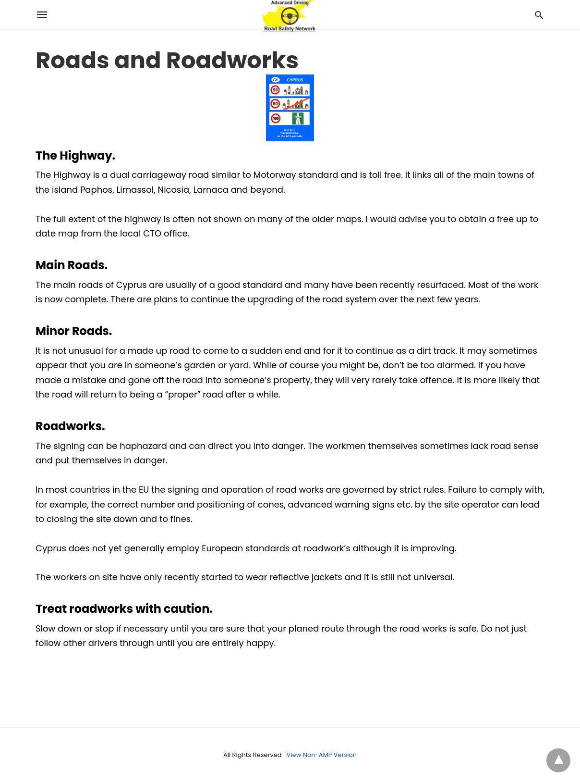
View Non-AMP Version (322, 754)
